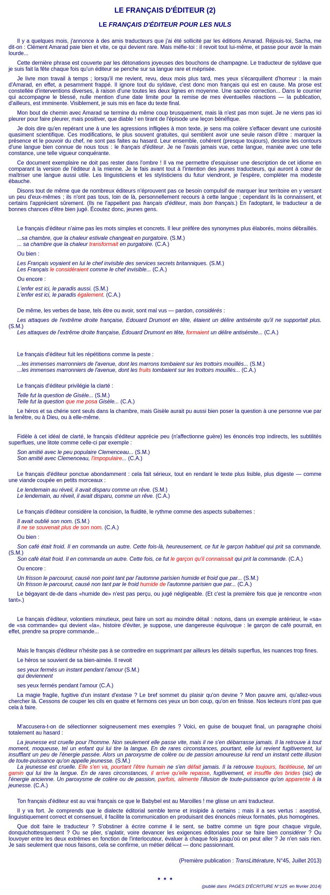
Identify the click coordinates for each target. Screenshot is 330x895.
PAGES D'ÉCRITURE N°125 (258, 886)
